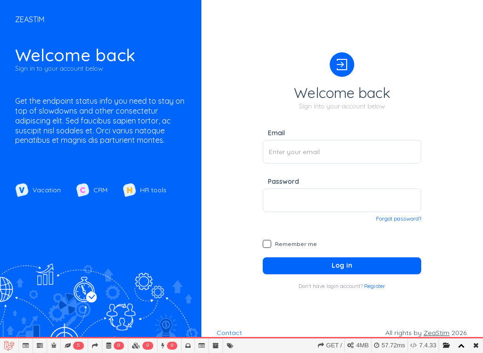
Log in (342, 265)
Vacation (38, 190)
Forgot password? (398, 218)
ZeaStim (437, 332)
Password (283, 181)
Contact (229, 332)
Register (374, 285)
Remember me (296, 243)
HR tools (145, 190)
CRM (92, 190)
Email (276, 133)
